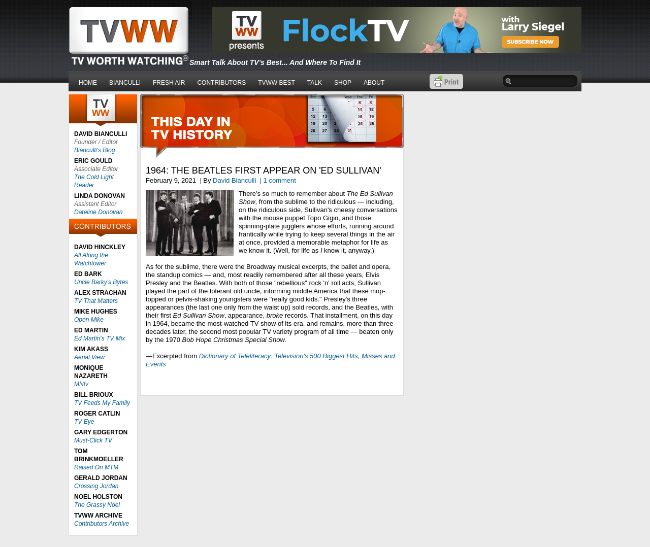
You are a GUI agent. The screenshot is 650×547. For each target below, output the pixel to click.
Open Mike (89, 319)
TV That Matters (96, 300)
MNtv (81, 384)
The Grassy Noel (97, 504)
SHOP (342, 82)
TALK (314, 82)
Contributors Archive (101, 523)
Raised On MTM (96, 467)
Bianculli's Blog (94, 150)
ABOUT (374, 82)
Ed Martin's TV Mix (99, 338)
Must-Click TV (93, 440)
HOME (88, 82)
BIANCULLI (125, 82)
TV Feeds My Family (102, 402)
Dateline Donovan (98, 212)
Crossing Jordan (96, 486)
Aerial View (89, 357)
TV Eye (84, 421)
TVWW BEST (276, 82)
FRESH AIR (169, 82)
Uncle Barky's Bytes (101, 282)
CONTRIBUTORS (221, 82)
